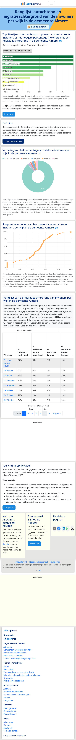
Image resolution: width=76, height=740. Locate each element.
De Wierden (9, 400)
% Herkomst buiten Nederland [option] (16, 50)
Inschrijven (34, 543)
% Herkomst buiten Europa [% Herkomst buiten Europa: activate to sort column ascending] (66, 350)
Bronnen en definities (13, 691)
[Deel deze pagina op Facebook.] (58, 528)
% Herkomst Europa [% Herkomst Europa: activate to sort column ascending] (52, 352)
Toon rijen (38, 409)
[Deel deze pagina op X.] (72, 528)
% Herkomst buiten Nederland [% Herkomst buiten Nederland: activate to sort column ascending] (37, 350)
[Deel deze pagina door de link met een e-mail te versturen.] (54, 528)
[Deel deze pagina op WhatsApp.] (68, 528)
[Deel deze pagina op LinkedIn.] (63, 528)
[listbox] (17, 51)
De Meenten (9, 380)
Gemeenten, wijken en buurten (17, 649)
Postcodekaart (9, 714)
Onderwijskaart (10, 711)
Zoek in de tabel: (38, 330)
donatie (6, 544)
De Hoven (8, 375)
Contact (6, 725)
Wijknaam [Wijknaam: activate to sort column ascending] (8, 355)
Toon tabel (8, 114)
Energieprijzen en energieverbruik (18, 672)
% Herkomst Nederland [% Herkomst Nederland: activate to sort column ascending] (23, 352)
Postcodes (8, 652)
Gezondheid (8, 669)
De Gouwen (9, 395)
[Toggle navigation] (51, 3)
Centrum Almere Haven (7, 363)
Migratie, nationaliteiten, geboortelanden (21, 675)
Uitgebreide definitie (13, 141)
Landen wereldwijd (11, 658)
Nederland (18, 655)
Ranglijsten (9, 507)
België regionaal (28, 658)
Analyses (7, 688)
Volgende (57, 413)
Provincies (8, 655)
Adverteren (8, 722)
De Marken (8, 390)
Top (39, 570)
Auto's (6, 666)
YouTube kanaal (10, 730)
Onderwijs (8, 678)
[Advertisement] (38, 442)
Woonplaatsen (20, 652)
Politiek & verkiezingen (13, 680)
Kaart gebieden (10, 708)
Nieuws (6, 697)
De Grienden (9, 385)
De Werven (8, 370)
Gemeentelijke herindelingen (16, 694)
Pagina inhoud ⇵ (38, 26)
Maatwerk (7, 728)
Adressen (7, 647)
